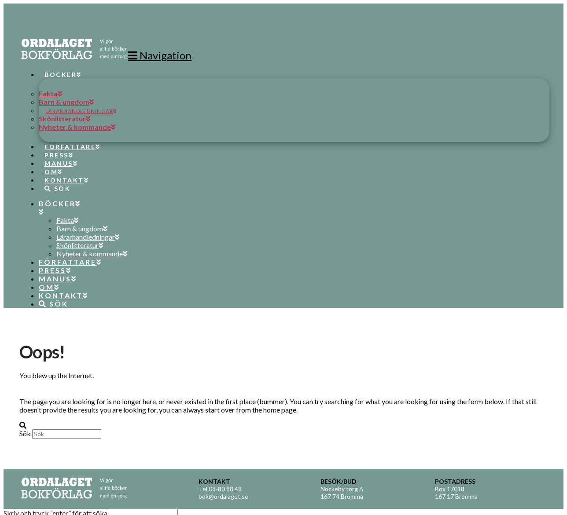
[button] (159, 55)
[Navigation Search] (54, 180)
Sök (25, 433)
